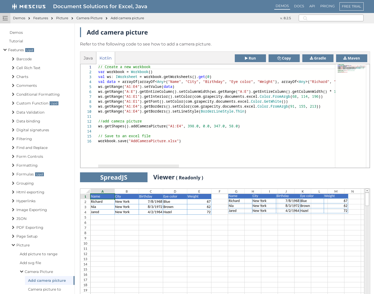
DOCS (299, 6)
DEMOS (282, 6)
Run (250, 58)
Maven (351, 58)
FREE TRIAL (351, 6)
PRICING (327, 6)
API (312, 6)
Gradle (318, 58)
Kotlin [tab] (105, 58)
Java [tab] (88, 58)
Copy (284, 58)
